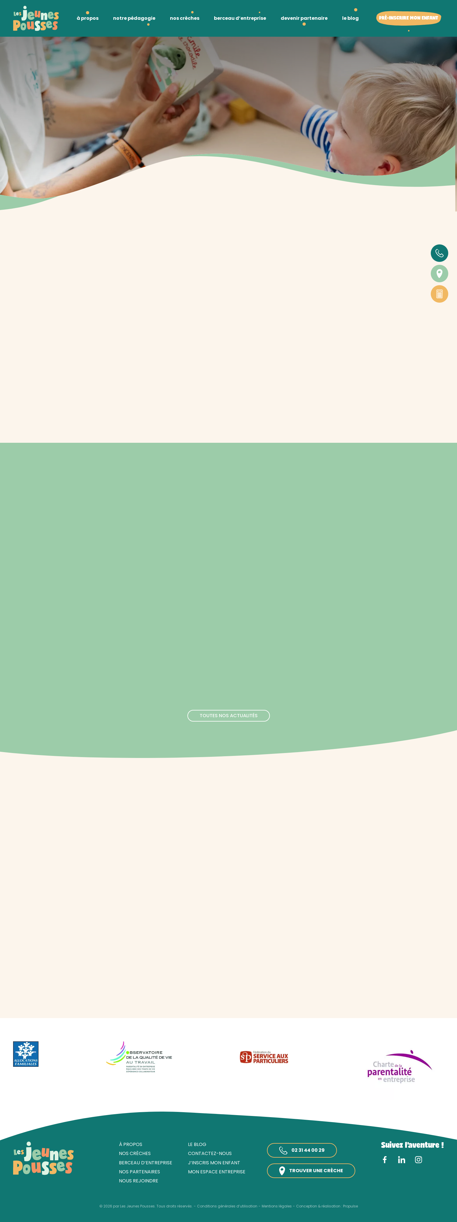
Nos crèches (135, 1153)
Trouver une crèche (311, 1170)
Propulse (350, 1206)
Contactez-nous (210, 1153)
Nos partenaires (139, 1172)
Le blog (197, 1144)
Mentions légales (277, 1206)
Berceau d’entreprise (145, 1162)
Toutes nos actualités (229, 715)
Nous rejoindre (138, 1181)
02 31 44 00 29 (302, 1151)
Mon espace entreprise (216, 1172)
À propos (130, 1144)
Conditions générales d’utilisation (227, 1206)
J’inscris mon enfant (214, 1162)
